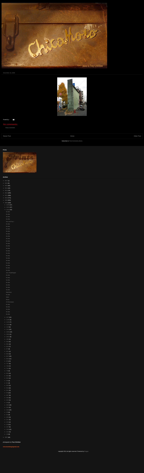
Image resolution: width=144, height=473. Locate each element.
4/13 (7, 400)
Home (72, 136)
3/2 (7, 414)
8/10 (7, 358)
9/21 (7, 344)
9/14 (7, 346)
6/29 (7, 373)
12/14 (8, 209)
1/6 (7, 434)
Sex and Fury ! (10, 221)
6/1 (7, 383)
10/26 (8, 332)
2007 (6, 437)
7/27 (7, 363)
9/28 (7, 341)
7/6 (7, 371)
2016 (6, 183)
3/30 (7, 405)
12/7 (7, 317)
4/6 (7, 402)
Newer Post (7, 136)
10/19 (8, 334)
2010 (6, 198)
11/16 (8, 324)
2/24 (7, 417)
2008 (6, 202)
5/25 (7, 385)
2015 (6, 185)
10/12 (8, 336)
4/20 (7, 397)
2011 (6, 195)
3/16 (7, 410)
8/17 (7, 356)
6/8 (7, 380)
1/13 (7, 432)
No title (8, 211)
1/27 (7, 427)
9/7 (7, 349)
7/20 (7, 366)
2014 (6, 188)
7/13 (7, 368)
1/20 (7, 429)
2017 (6, 180)
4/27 (7, 395)
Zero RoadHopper (11, 272)
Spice (7, 297)
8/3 (7, 361)
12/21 (8, 207)
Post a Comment (10, 127)
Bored (7, 299)
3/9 (7, 412)
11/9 (7, 327)
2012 (6, 193)
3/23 (7, 407)
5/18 (7, 388)
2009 (6, 200)
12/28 (8, 205)
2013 (6, 190)
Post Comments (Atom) (75, 141)
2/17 (7, 419)
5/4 (7, 392)
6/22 (7, 375)
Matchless (9, 292)
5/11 (7, 390)
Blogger (86, 451)
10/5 (7, 339)
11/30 (8, 319)
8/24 (7, 354)
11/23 (8, 322)
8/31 (7, 351)
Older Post (137, 136)
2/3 (7, 424)
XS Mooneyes (10, 302)
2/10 (7, 422)
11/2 (7, 329)
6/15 (7, 378)
